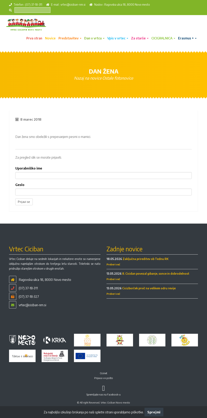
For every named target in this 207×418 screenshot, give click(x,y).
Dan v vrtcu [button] (94, 38)
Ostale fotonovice (117, 77)
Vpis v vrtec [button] (117, 38)
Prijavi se (24, 201)
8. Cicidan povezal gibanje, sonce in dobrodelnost (155, 273)
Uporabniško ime (28, 168)
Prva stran (34, 38)
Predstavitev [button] (69, 38)
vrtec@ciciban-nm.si (72, 4)
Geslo (19, 185)
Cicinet (103, 373)
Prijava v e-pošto (103, 378)
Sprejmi (154, 412)
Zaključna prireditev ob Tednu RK (145, 259)
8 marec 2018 (30, 119)
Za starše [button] (140, 38)
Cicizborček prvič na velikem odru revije (149, 288)
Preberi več (113, 264)
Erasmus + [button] (187, 38)
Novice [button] (50, 38)
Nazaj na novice (87, 77)
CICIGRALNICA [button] (163, 38)
